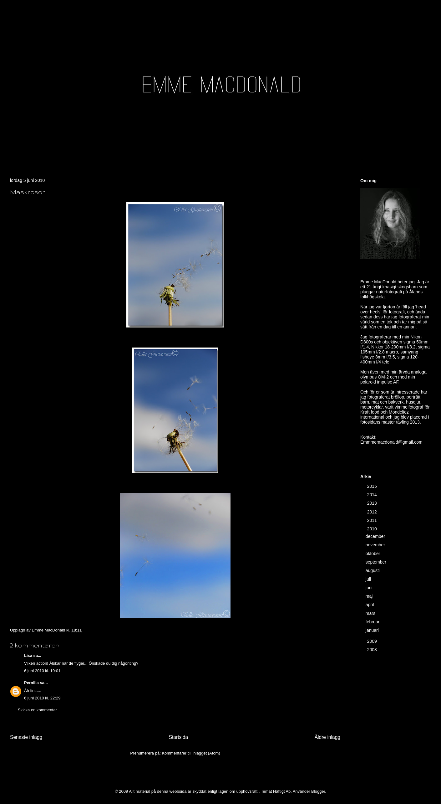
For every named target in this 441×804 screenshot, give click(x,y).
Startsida (178, 737)
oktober (374, 553)
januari (373, 630)
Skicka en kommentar (37, 710)
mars (371, 613)
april (370, 604)
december (376, 536)
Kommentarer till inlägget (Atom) (191, 753)
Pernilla (31, 682)
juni (370, 587)
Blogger (318, 791)
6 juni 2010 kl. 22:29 (42, 698)
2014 (372, 494)
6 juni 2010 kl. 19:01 (42, 670)
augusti (373, 570)
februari (374, 621)
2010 (372, 528)
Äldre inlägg (327, 737)
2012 (372, 511)
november (376, 544)
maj (370, 596)
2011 (372, 520)
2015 (372, 486)
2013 (372, 503)
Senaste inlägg (26, 737)
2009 (372, 641)
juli (369, 579)
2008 (372, 649)
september (377, 561)
